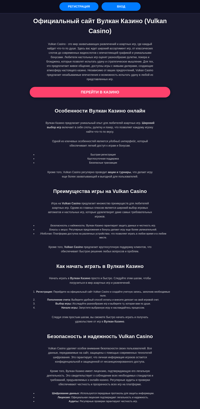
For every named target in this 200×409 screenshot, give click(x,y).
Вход (121, 6)
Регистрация (79, 6)
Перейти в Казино (100, 92)
